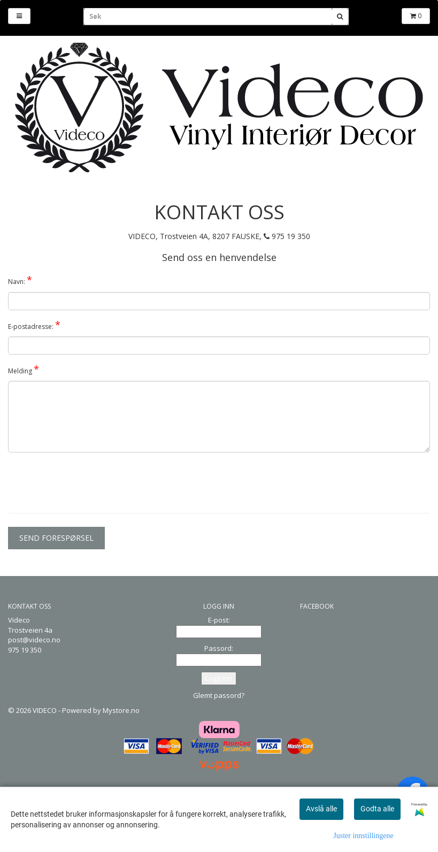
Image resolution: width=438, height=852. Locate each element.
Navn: (20, 279)
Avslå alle (321, 808)
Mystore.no (121, 710)
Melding (23, 369)
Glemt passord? (218, 695)
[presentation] (89, 481)
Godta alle (377, 808)
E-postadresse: (34, 324)
